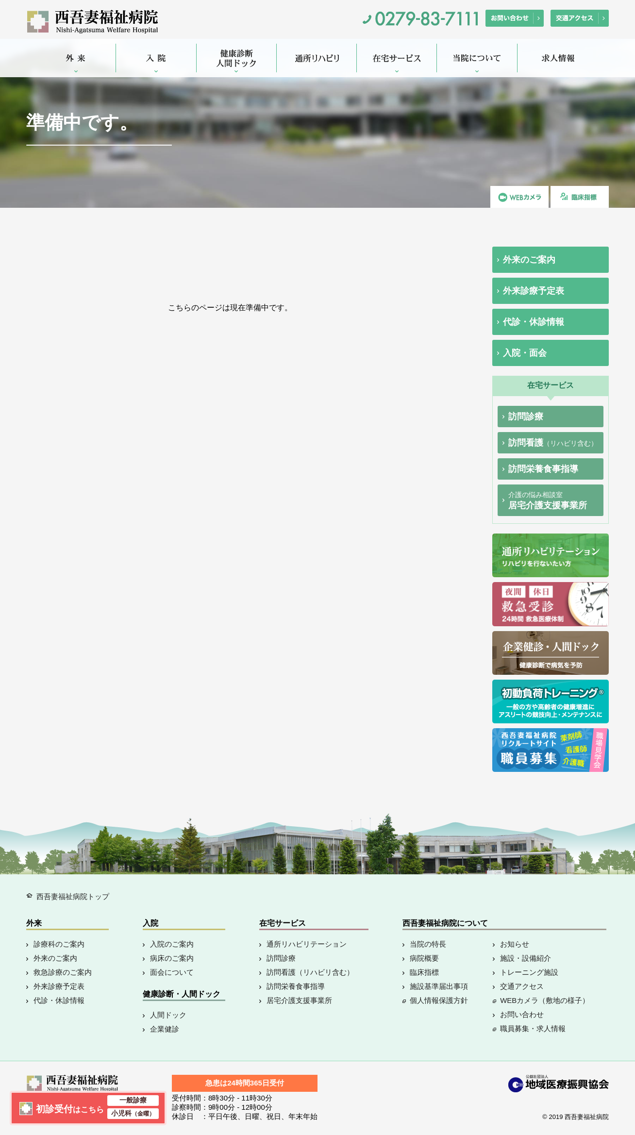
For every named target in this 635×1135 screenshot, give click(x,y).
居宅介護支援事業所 (547, 500)
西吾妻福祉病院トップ (72, 896)
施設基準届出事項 (439, 986)
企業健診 (164, 1029)
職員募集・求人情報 (533, 1028)
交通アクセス (522, 986)
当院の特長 (428, 944)
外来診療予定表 (533, 291)
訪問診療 (525, 416)
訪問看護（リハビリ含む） (310, 972)
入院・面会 (525, 353)
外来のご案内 (529, 260)
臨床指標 (424, 972)
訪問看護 (553, 443)
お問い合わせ (522, 1014)
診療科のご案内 (58, 944)
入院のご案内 (172, 944)
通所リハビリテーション (307, 944)
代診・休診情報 (533, 322)
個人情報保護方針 (439, 1000)
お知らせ (514, 944)
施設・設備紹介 (525, 958)
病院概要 (424, 958)
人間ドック (168, 1015)
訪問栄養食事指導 (543, 469)
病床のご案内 (172, 958)
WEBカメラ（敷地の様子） (544, 1000)
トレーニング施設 (529, 972)
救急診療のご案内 (62, 972)
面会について (172, 972)
